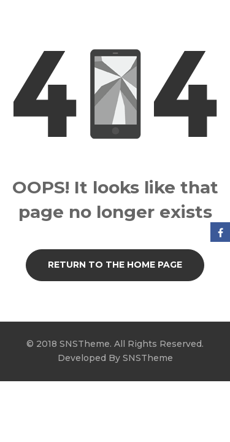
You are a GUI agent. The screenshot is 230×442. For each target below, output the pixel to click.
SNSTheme (148, 357)
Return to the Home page (115, 264)
